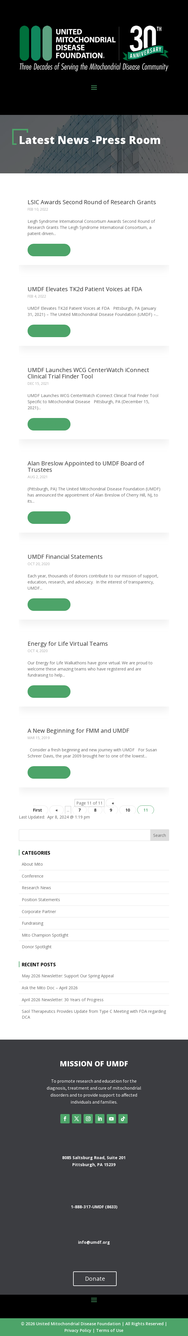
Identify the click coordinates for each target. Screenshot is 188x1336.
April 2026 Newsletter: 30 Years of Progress (63, 999)
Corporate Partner (39, 911)
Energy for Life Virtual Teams (68, 643)
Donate (95, 1278)
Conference (33, 876)
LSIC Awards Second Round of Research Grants (92, 202)
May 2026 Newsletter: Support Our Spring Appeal (68, 976)
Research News (36, 887)
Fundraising (32, 923)
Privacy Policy (77, 1330)
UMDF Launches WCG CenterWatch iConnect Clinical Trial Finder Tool (88, 373)
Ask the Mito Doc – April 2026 (50, 987)
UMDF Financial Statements (65, 557)
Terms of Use (109, 1330)
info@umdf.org (94, 1242)
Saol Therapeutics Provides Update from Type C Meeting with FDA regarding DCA (94, 1014)
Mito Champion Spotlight (45, 935)
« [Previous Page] (56, 810)
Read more (46, 249)
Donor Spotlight (37, 946)
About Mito (32, 864)
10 (127, 810)
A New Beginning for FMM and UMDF (78, 730)
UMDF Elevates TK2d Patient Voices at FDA (85, 289)
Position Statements (41, 899)
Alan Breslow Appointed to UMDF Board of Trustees (86, 466)
